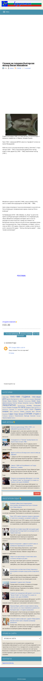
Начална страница (26, 333)
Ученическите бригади (22, 416)
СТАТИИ (18, 68)
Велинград (27, 401)
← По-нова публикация (11, 333)
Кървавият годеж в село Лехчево (20, 582)
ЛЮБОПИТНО (9, 405)
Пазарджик (37, 405)
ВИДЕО (34, 401)
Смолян (38, 411)
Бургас (8, 399)
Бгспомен (23, 679)
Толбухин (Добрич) (8, 416)
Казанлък (25, 403)
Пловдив (15, 407)
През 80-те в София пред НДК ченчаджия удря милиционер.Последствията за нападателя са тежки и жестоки (24, 531)
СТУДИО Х (37, 414)
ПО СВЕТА (21, 407)
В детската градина (28, 399)
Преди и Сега (30, 407)
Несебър (29, 405)
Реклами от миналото (16, 409)
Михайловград (21, 405)
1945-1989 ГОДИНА (20, 397)
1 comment (27, 68)
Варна (9, 401)
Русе (11, 411)
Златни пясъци (17, 403)
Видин (39, 401)
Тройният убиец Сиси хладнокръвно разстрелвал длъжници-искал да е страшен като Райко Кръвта (23, 505)
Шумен (9, 418)
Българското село (17, 399)
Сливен (22, 411)
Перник (4, 407)
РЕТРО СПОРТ (28, 409)
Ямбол (13, 418)
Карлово (31, 403)
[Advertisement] (21, 39)
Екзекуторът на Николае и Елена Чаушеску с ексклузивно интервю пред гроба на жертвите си (24, 571)
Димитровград (7, 403)
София (10, 414)
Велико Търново (17, 401)
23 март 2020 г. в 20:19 (18, 347)
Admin (12, 68)
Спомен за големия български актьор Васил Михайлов (18, 64)
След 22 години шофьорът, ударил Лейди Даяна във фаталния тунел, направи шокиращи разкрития (25, 620)
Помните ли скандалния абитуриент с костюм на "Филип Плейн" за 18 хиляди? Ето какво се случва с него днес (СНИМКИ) (25, 480)
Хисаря (39, 416)
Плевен (9, 407)
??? (10, 347)
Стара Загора (18, 414)
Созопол (5, 414)
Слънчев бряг (30, 411)
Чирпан (4, 418)
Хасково (33, 416)
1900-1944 (5, 397)
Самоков (16, 411)
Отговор (11, 353)
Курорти (38, 403)
